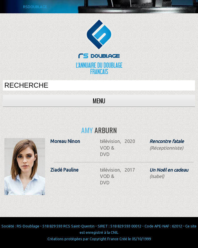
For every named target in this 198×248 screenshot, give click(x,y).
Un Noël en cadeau (168, 169)
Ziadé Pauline (64, 169)
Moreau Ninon (65, 141)
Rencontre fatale (166, 141)
